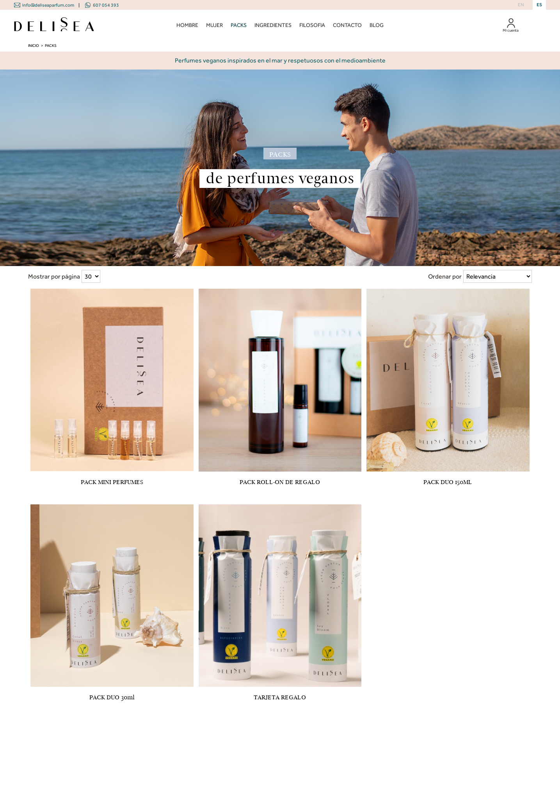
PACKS (239, 25)
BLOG (377, 25)
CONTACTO (347, 25)
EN (521, 4)
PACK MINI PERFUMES (112, 482)
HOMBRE (187, 25)
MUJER (214, 25)
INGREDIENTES (273, 25)
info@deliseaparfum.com (48, 5)
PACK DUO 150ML (447, 482)
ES (539, 4)
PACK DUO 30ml (112, 697)
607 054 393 (106, 5)
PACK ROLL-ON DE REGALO (280, 482)
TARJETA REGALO (280, 697)
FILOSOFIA (312, 25)
